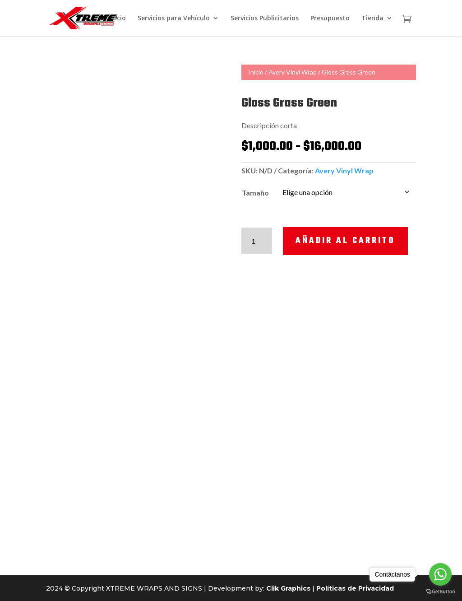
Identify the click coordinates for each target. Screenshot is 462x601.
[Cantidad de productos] (257, 241)
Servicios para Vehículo (174, 18)
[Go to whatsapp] (440, 574)
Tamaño (255, 192)
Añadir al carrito (345, 240)
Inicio (117, 18)
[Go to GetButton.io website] (440, 592)
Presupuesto (330, 18)
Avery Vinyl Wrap (292, 72)
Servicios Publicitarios (265, 18)
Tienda (372, 18)
